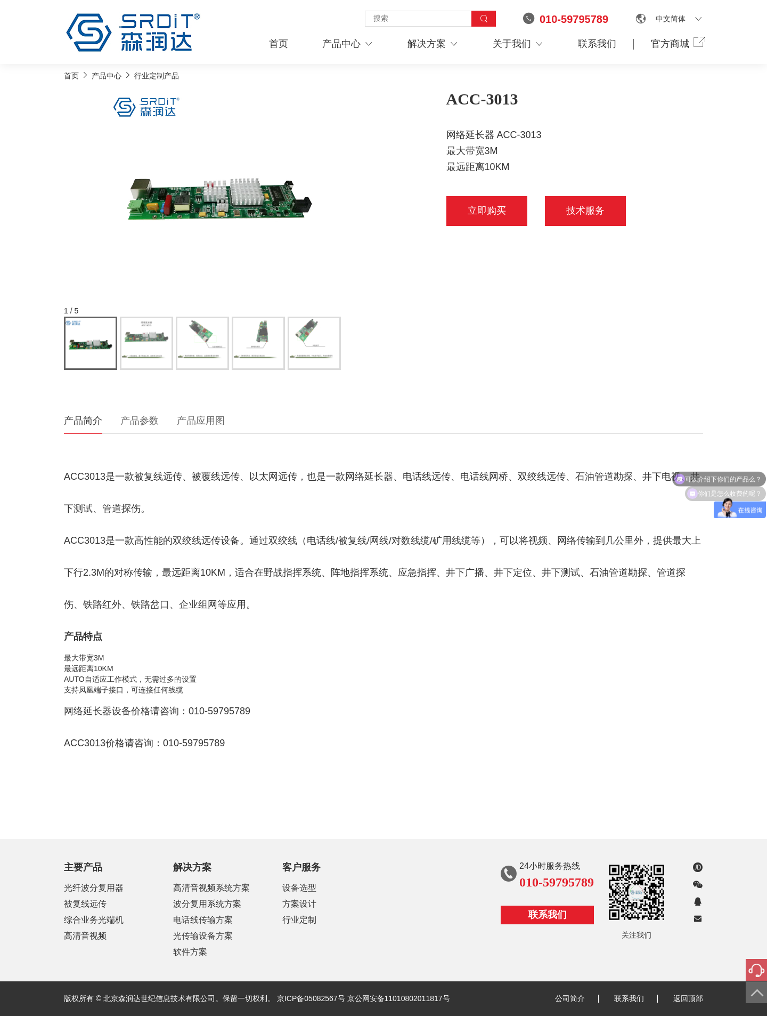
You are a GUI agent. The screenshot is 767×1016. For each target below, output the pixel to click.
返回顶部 (688, 998)
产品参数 (139, 420)
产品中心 (347, 44)
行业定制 (299, 919)
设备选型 (299, 887)
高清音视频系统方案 (211, 887)
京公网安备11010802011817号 (398, 998)
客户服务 (301, 867)
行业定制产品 (156, 75)
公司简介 (577, 998)
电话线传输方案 (203, 919)
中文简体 (671, 18)
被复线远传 (85, 903)
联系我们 (597, 43)
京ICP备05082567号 (311, 998)
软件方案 (190, 951)
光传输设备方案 (203, 935)
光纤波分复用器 (94, 887)
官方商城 (677, 43)
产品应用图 (201, 420)
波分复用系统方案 (207, 903)
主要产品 (83, 867)
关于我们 (518, 44)
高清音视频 (85, 935)
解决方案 (433, 44)
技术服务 (585, 210)
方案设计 (299, 903)
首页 (278, 43)
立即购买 (487, 210)
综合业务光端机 (94, 919)
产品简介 (83, 420)
